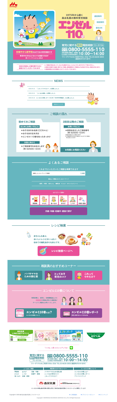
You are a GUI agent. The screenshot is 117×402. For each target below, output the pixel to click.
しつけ (24, 374)
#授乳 (40, 183)
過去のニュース (58, 104)
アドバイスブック (80, 376)
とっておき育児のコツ (51, 374)
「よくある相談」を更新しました (45, 93)
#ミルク (63, 183)
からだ (17, 374)
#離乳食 (57, 183)
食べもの (17, 376)
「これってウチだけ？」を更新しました (47, 88)
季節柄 (17, 372)
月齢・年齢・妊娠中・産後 (35, 373)
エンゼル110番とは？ (81, 372)
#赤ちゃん (51, 183)
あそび (24, 372)
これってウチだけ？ (50, 376)
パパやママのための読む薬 (53, 372)
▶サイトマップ (103, 394)
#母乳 (45, 183)
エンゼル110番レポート (82, 374)
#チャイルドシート (72, 183)
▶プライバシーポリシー (88, 394)
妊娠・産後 (25, 376)
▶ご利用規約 (73, 394)
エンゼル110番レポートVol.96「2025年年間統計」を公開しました (55, 98)
